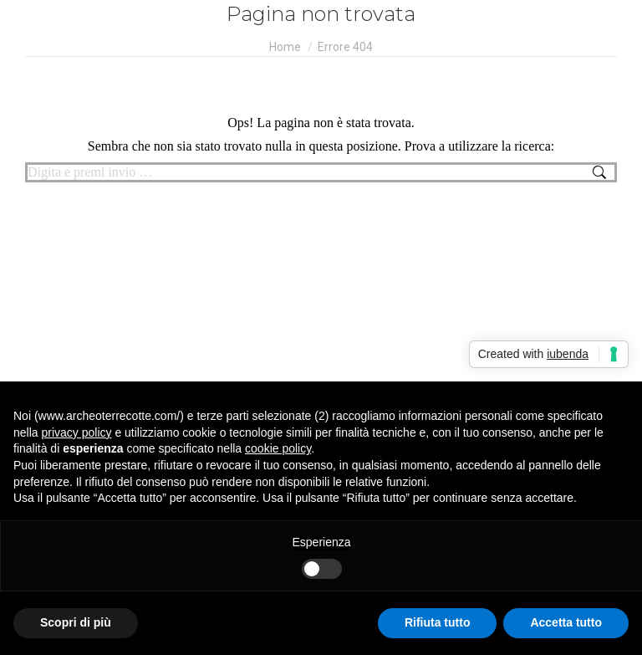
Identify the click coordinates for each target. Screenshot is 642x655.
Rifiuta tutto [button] (438, 622)
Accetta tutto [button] (566, 622)
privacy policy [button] (76, 432)
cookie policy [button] (278, 448)
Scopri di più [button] (75, 622)
